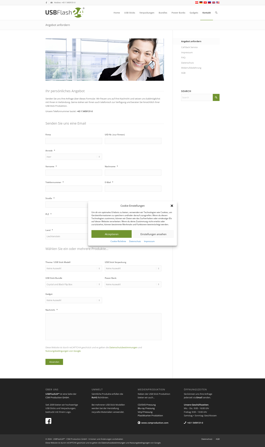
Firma (48, 134)
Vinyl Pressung (145, 411)
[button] (172, 205)
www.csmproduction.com (154, 422)
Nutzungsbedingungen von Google (63, 350)
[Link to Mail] (51, 2)
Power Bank (110, 278)
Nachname (111, 166)
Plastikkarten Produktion (150, 415)
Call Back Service (189, 47)
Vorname (51, 166)
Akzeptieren (111, 234)
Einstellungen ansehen (153, 234)
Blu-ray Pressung (146, 408)
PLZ (48, 214)
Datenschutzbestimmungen (123, 347)
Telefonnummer (54, 182)
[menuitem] (116, 12)
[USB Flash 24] (67, 12)
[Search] (216, 12)
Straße (50, 198)
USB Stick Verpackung (115, 262)
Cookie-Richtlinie (118, 241)
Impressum (149, 241)
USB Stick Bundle (53, 278)
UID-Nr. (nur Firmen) (115, 134)
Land (49, 230)
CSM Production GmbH (57, 397)
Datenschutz (135, 241)
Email (199, 397)
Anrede (50, 150)
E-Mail (109, 182)
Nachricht (51, 309)
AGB (183, 72)
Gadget (49, 294)
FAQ (183, 57)
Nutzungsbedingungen (140, 442)
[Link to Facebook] (46, 2)
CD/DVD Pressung (147, 404)
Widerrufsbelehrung (191, 67)
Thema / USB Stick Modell (57, 262)
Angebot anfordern (57, 25)
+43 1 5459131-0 (68, 2)
